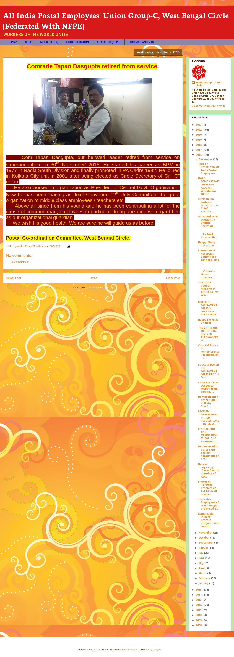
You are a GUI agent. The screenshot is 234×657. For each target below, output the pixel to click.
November (206, 532)
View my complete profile (209, 106)
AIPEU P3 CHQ (49, 42)
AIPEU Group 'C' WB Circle (208, 84)
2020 (199, 134)
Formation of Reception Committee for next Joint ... (208, 256)
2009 (199, 620)
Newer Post (13, 278)
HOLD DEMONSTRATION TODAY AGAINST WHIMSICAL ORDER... (209, 186)
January (204, 583)
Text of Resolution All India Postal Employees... (208, 168)
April (202, 568)
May (202, 563)
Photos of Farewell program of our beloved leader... (207, 488)
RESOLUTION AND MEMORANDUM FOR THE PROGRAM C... (208, 435)
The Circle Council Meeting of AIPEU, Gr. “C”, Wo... (208, 288)
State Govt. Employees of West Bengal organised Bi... (208, 504)
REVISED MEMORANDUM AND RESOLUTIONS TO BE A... (208, 417)
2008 (199, 625)
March (203, 573)
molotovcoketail (129, 649)
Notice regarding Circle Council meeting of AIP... (208, 470)
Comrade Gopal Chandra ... (206, 273)
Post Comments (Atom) (100, 287)
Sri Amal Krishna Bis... (207, 234)
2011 (199, 609)
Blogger (157, 649)
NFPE (28, 42)
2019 (199, 139)
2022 (199, 129)
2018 (199, 144)
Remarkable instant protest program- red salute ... (208, 520)
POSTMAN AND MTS (141, 42)
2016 (199, 154)
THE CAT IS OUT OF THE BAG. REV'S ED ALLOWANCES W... (208, 334)
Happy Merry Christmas (206, 244)
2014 (199, 594)
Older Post (173, 278)
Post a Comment (20, 262)
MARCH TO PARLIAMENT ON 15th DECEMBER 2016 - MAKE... (208, 308)
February (205, 578)
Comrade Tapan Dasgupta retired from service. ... (208, 387)
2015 (199, 589)
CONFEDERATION (77, 42)
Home (13, 42)
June (202, 557)
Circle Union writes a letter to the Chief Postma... (208, 205)
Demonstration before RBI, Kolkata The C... (208, 401)
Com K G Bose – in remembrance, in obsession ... (209, 351)
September (206, 542)
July (201, 552)
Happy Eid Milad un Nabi (208, 321)
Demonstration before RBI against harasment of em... (208, 452)
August (204, 547)
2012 (199, 604)
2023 (199, 124)
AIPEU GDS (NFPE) (109, 42)
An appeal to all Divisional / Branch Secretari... (208, 221)
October (204, 537)
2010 (199, 614)
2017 (199, 149)
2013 (199, 599)
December (206, 159)
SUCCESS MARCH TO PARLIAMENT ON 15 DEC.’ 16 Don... (208, 371)
